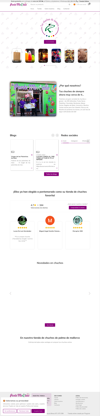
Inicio (32, 9)
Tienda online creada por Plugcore (79, 413)
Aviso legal (79, 402)
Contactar (66, 9)
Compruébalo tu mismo (78, 207)
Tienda (39, 9)
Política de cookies (82, 408)
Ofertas (56, 394)
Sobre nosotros (49, 9)
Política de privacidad (79, 405)
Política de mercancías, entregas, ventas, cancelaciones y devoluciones (81, 396)
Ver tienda (50, 325)
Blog (58, 9)
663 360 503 (71, 1)
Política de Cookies (32, 406)
